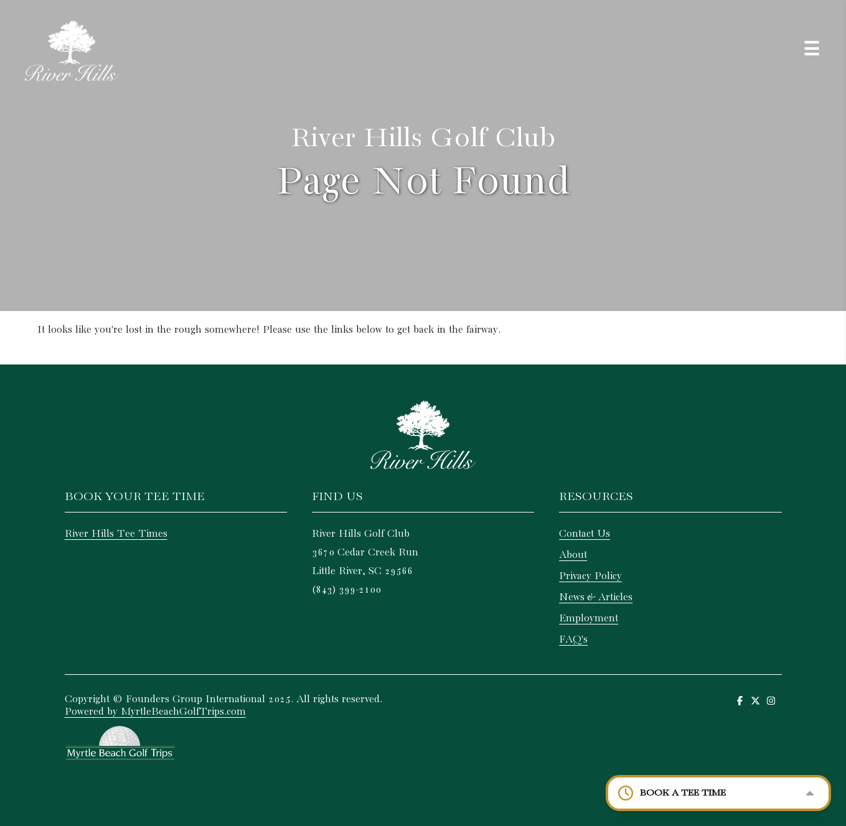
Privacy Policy (590, 576)
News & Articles (595, 597)
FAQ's (573, 640)
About (573, 555)
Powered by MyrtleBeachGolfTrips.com (155, 712)
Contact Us (584, 534)
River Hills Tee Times (116, 534)
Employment (588, 618)
